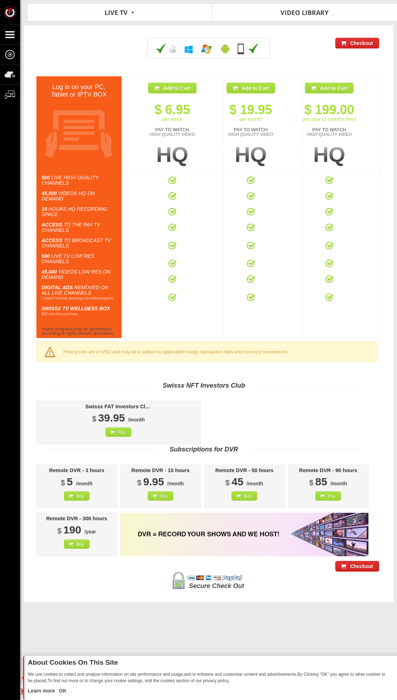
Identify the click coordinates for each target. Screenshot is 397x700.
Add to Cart (176, 88)
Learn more (42, 691)
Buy (122, 432)
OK (61, 691)
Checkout (361, 43)
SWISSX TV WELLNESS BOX (76, 308)
